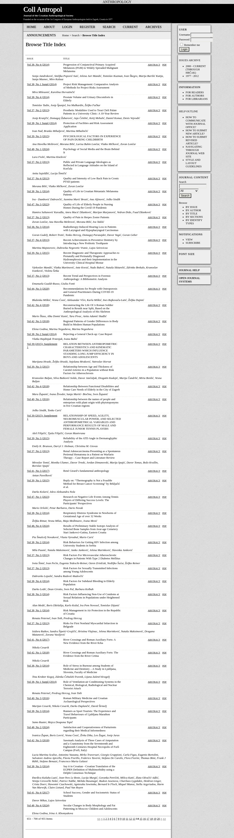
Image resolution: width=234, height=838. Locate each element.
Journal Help (189, 270)
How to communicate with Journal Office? (196, 122)
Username (184, 34)
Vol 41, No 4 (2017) (38, 639)
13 (133, 818)
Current (130, 27)
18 (151, 818)
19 (154, 818)
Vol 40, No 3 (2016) (38, 698)
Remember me (192, 45)
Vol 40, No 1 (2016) (38, 399)
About (49, 27)
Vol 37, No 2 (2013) (38, 110)
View (189, 239)
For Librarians (197, 98)
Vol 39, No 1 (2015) (38, 252)
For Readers (195, 92)
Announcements (41, 35)
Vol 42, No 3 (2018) (38, 321)
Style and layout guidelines (194, 163)
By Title (192, 213)
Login (67, 27)
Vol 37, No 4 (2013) (38, 178)
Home (31, 27)
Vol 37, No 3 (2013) (38, 555)
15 (140, 818)
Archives (153, 27)
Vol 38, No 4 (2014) (38, 64)
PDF (164, 64)
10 (123, 818)
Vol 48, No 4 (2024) (38, 525)
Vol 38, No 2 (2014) (38, 513)
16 (144, 818)
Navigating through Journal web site (195, 151)
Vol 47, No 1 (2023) (38, 496)
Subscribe (193, 242)
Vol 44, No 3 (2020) (38, 288)
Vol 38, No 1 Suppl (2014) (42, 84)
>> (164, 818)
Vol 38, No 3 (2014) (38, 226)
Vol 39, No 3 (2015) (38, 136)
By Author (193, 210)
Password (184, 39)
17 (147, 818)
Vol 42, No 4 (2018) (38, 305)
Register (87, 27)
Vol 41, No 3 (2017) (38, 470)
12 (130, 818)
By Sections (194, 216)
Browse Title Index (94, 35)
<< (98, 818)
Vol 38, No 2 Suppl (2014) (42, 334)
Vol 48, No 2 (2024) (38, 727)
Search (109, 27)
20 (158, 818)
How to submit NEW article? (196, 132)
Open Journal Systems (189, 279)
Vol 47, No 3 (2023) (38, 204)
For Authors (195, 95)
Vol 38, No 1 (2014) (38, 191)
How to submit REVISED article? (196, 140)
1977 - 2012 (192, 76)
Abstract (154, 64)
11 (127, 818)
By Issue (192, 207)
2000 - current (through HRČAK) (196, 69)
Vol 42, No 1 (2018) (38, 652)
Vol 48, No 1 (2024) (38, 149)
